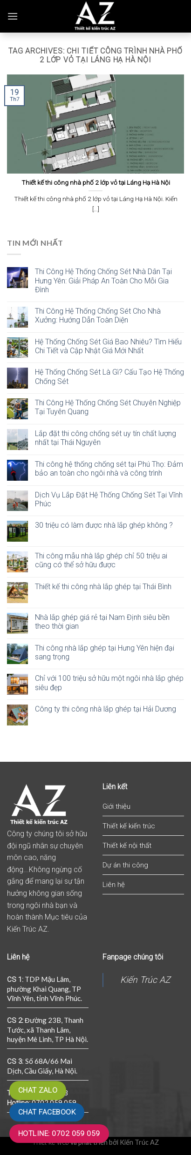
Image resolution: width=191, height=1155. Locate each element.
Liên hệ (113, 884)
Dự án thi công (125, 865)
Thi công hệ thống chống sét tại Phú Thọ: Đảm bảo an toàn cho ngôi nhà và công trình (109, 468)
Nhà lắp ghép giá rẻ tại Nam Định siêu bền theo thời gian (102, 622)
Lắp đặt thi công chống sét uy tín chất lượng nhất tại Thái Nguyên (105, 438)
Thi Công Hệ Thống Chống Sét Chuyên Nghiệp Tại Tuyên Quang (108, 407)
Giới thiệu (116, 806)
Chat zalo (37, 1090)
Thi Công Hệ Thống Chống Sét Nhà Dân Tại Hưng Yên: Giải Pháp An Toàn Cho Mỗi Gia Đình (103, 280)
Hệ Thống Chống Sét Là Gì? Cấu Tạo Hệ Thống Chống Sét (109, 376)
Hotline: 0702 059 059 (59, 1133)
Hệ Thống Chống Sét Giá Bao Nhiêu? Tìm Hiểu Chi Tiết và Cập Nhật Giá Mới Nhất (108, 346)
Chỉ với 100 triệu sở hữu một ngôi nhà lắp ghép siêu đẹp (109, 683)
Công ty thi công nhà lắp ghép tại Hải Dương (105, 709)
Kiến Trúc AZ (145, 979)
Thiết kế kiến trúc (128, 826)
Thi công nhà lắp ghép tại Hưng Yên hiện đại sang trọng (104, 652)
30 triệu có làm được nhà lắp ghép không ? (104, 525)
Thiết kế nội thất (126, 845)
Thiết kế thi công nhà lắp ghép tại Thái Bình (103, 586)
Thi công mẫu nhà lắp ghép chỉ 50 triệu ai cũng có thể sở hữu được (101, 560)
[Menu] (12, 16)
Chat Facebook (46, 1112)
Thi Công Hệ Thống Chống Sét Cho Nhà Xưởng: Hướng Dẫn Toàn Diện (98, 315)
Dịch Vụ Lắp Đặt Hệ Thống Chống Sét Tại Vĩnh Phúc (109, 499)
